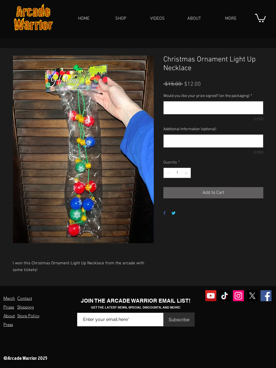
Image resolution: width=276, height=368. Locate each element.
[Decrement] (167, 173)
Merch (9, 298)
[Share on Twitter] (173, 213)
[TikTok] (224, 295)
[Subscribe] (179, 319)
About (9, 315)
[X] (252, 295)
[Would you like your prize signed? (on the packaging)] (213, 108)
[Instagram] (238, 295)
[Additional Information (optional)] (213, 141)
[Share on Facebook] (164, 213)
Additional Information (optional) (189, 129)
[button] (120, 18)
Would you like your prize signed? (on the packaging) (207, 96)
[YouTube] (210, 295)
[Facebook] (266, 295)
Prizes (8, 307)
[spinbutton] (177, 173)
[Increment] (186, 173)
